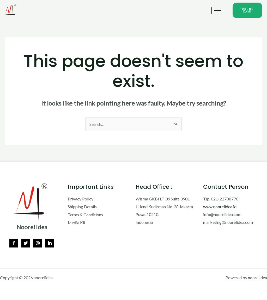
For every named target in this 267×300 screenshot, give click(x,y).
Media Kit (77, 222)
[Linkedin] (49, 243)
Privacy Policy (80, 199)
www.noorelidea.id (219, 206)
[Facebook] (13, 243)
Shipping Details (82, 206)
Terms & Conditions (85, 214)
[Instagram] (37, 243)
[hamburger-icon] (217, 10)
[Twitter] (25, 243)
